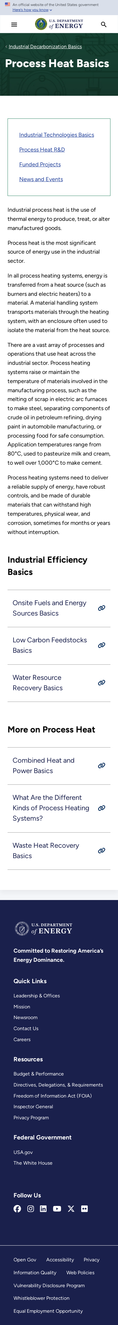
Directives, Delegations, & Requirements (58, 1085)
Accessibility (60, 1260)
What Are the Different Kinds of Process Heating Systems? (51, 808)
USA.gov (23, 1152)
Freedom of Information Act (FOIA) (53, 1096)
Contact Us (26, 1028)
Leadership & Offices (37, 996)
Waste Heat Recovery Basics (46, 850)
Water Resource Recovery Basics (38, 682)
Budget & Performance (39, 1074)
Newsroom (25, 1017)
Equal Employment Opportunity (48, 1311)
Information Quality (35, 1273)
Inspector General (33, 1107)
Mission (22, 1007)
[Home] (59, 29)
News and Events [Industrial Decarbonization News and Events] (41, 179)
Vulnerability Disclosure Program (49, 1285)
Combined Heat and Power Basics (44, 765)
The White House (33, 1163)
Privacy (91, 1260)
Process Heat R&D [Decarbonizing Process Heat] (42, 149)
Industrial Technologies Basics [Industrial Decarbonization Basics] (56, 134)
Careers (22, 1039)
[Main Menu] (14, 24)
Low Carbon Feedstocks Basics (50, 645)
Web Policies (80, 1273)
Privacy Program (31, 1118)
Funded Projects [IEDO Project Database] (40, 164)
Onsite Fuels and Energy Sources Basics (50, 608)
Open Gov (25, 1260)
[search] (104, 24)
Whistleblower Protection (42, 1298)
